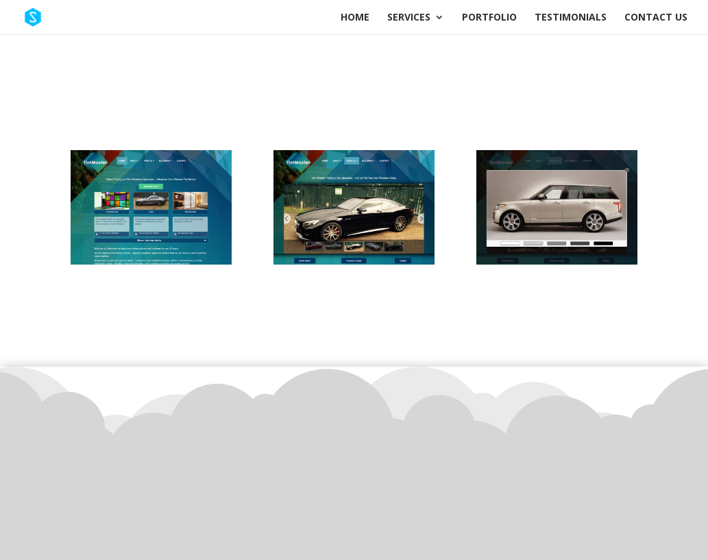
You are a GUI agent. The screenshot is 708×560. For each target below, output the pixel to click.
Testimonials (571, 17)
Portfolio (489, 17)
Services (408, 17)
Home (355, 17)
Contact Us (655, 17)
